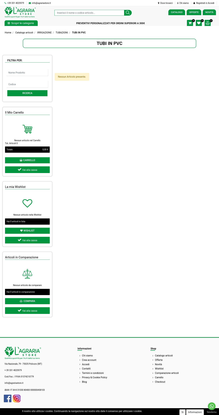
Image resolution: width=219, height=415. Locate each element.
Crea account (89, 360)
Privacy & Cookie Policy (94, 377)
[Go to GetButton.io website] (212, 412)
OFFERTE (194, 12)
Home (8, 32)
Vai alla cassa (27, 169)
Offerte (159, 360)
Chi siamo (183, 3)
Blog (84, 381)
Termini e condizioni (93, 373)
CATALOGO (176, 12)
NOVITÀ (209, 12)
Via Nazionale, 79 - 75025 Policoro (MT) (23, 364)
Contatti (86, 368)
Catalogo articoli (24, 32)
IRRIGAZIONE (44, 32)
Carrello (159, 377)
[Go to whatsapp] (212, 406)
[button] (128, 13)
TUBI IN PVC (79, 32)
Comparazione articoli (167, 373)
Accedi (211, 3)
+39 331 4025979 (14, 3)
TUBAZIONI (62, 32)
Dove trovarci (165, 3)
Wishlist (159, 368)
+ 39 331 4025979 (13, 370)
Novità (158, 364)
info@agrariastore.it (40, 3)
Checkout (160, 381)
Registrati (200, 3)
